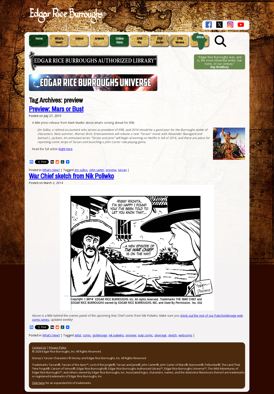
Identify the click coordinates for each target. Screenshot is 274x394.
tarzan (122, 170)
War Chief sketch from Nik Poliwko (71, 176)
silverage (160, 335)
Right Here (66, 149)
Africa (200, 37)
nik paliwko (116, 335)
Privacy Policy (57, 347)
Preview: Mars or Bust (56, 109)
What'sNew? (59, 40)
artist (77, 335)
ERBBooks (160, 40)
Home (39, 39)
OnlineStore (120, 40)
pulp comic (145, 335)
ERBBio (139, 40)
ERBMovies (180, 40)
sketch (172, 335)
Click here (38, 383)
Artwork (99, 39)
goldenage (99, 335)
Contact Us (39, 347)
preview (131, 335)
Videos (79, 39)
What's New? (51, 335)
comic (87, 335)
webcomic (185, 335)
